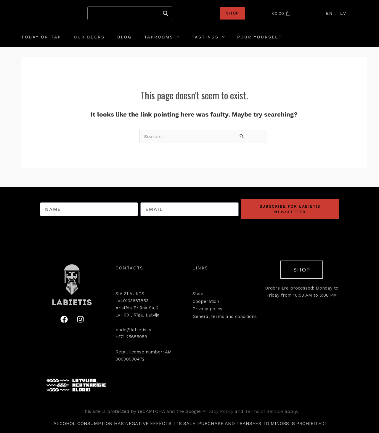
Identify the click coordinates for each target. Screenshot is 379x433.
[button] (129, 268)
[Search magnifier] (165, 13)
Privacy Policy (217, 411)
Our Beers (89, 37)
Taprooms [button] (161, 37)
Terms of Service (264, 411)
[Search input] (127, 13)
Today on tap (41, 37)
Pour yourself (259, 37)
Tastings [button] (208, 37)
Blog (124, 37)
